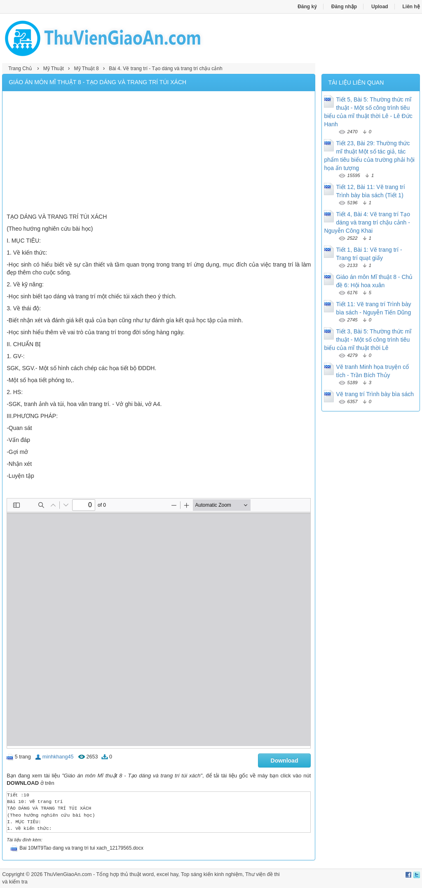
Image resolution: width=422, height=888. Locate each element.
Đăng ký (307, 6)
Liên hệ (411, 6)
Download (284, 760)
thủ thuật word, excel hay (149, 874)
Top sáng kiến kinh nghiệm (211, 874)
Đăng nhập (344, 6)
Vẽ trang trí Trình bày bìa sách (375, 394)
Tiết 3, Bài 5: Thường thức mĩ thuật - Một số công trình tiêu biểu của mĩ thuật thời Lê (367, 339)
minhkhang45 (58, 757)
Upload (379, 6)
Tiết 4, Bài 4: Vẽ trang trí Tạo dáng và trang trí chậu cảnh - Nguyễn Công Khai (367, 222)
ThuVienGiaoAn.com (68, 874)
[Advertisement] (159, 153)
